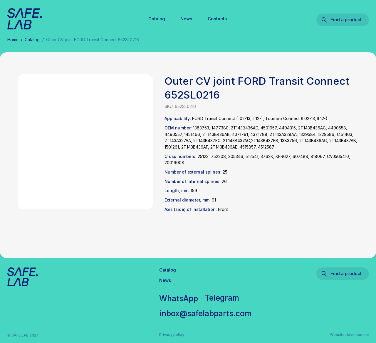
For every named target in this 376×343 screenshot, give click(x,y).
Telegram (222, 297)
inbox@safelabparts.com (205, 313)
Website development (349, 334)
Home (13, 39)
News (186, 18)
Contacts (217, 18)
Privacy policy (171, 334)
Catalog (156, 18)
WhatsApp (178, 298)
